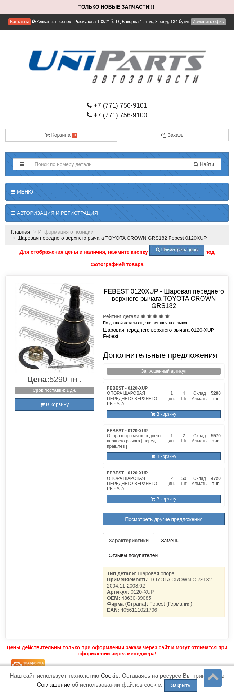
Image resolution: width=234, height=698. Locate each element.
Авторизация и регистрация (54, 213)
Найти (204, 164)
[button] (22, 164)
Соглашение (53, 685)
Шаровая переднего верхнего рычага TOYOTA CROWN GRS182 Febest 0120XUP (112, 238)
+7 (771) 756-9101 (117, 105)
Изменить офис (208, 21)
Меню (22, 192)
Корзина (61, 135)
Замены (170, 540)
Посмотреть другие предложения (164, 519)
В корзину (54, 404)
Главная (20, 232)
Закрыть (180, 685)
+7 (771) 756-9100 (117, 115)
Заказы (173, 135)
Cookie (110, 676)
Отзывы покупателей (133, 555)
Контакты (19, 21)
